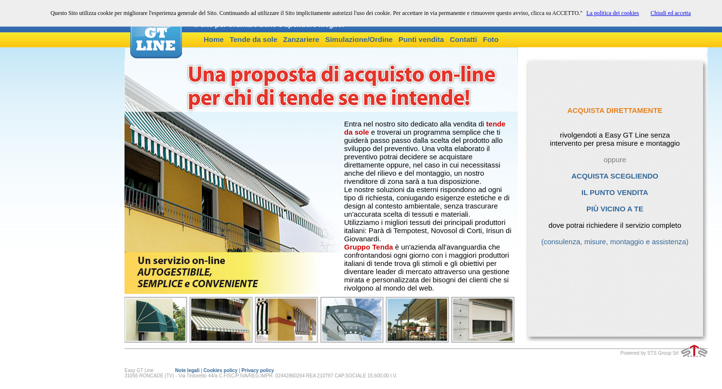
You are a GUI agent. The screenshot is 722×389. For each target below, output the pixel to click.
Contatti (463, 39)
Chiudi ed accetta (671, 13)
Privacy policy (257, 370)
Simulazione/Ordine (359, 39)
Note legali (187, 370)
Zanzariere (301, 39)
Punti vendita (421, 39)
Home (214, 39)
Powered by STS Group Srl (649, 353)
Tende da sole (254, 39)
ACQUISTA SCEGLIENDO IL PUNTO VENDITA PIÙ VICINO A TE (614, 188)
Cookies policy (221, 370)
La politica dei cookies (612, 13)
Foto (491, 39)
